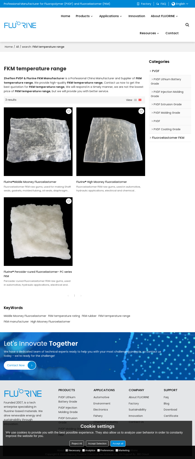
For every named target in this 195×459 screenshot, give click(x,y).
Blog (166, 403)
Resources (148, 33)
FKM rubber (89, 316)
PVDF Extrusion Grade (68, 420)
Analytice (88, 450)
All (17, 47)
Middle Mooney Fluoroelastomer (25, 316)
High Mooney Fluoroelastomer (50, 321)
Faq (166, 397)
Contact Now (16, 365)
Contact (172, 33)
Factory (146, 4)
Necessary (73, 450)
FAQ (163, 4)
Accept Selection (97, 443)
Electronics (101, 409)
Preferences (105, 450)
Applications (109, 16)
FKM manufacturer (16, 321)
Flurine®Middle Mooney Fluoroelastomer (30, 182)
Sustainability (137, 409)
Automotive (101, 397)
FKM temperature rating (64, 316)
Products (83, 16)
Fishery (98, 416)
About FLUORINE (163, 16)
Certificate (171, 416)
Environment (102, 403)
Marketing (122, 450)
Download (170, 409)
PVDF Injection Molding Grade (68, 410)
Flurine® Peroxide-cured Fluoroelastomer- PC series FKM (38, 274)
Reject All (77, 443)
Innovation (137, 16)
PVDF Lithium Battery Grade (67, 399)
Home (65, 16)
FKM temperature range (114, 316)
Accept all (118, 443)
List (135, 100)
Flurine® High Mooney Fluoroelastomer (101, 182)
